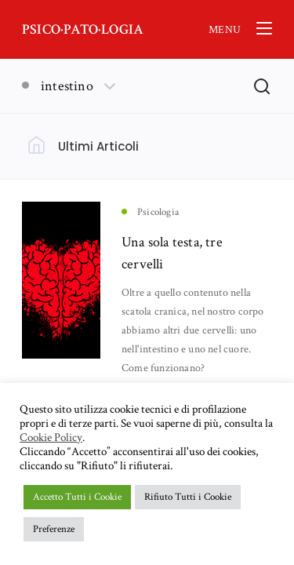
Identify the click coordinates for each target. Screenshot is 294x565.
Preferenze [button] (53, 529)
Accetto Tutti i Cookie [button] (77, 497)
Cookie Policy (51, 438)
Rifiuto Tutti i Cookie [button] (187, 497)
